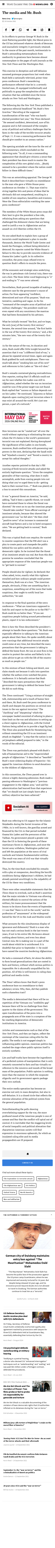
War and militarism (11, 1199)
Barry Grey (6, 18)
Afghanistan (43, 1179)
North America (26, 1192)
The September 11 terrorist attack (18, 1179)
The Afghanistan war (12, 1185)
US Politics (30, 1185)
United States (9, 1192)
